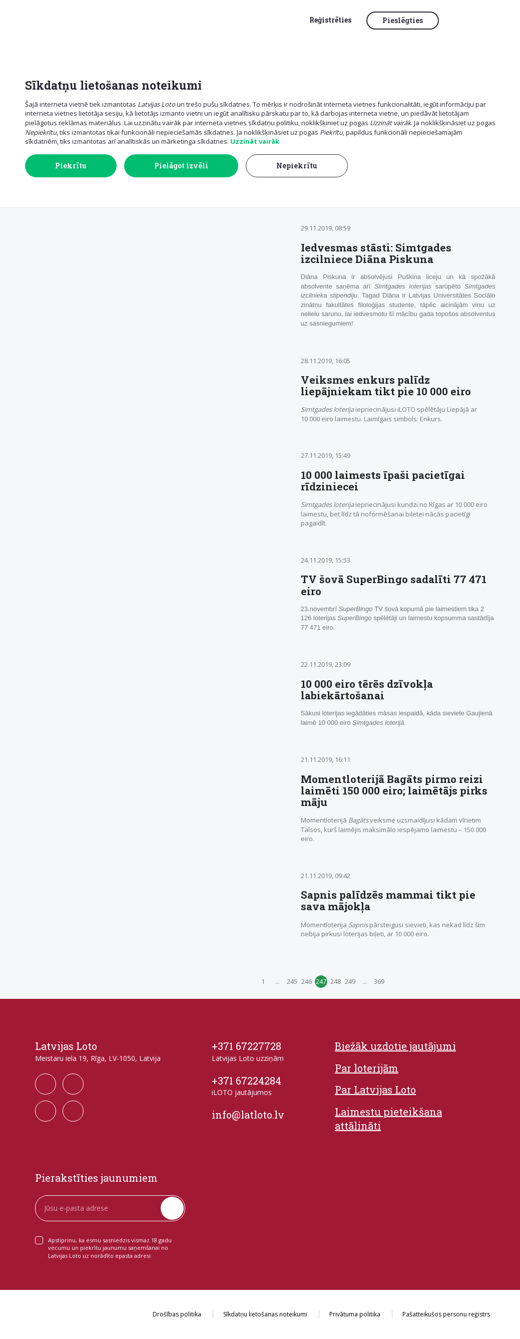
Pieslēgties (402, 20)
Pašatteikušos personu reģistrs (446, 1314)
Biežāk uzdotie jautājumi (395, 1045)
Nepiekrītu (296, 165)
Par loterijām (366, 1068)
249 (350, 981)
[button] (467, 21)
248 (335, 981)
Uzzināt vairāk (254, 141)
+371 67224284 (246, 1080)
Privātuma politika (354, 1314)
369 (379, 981)
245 (292, 981)
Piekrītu (71, 165)
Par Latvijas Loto (375, 1089)
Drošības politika (177, 1314)
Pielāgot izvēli (181, 165)
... (277, 981)
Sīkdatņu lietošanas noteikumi (265, 1314)
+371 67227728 (246, 1045)
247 (321, 981)
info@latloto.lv (248, 1114)
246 (306, 981)
